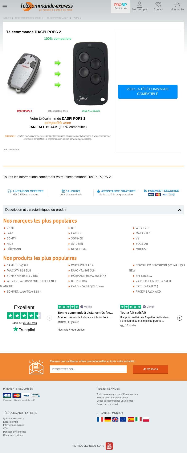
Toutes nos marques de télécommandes (117, 394)
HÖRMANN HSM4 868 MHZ (88, 276)
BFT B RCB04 (144, 276)
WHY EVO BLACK (82, 265)
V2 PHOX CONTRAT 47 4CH (153, 281)
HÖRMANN (14, 249)
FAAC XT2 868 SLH (83, 270)
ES (131, 419)
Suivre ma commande (108, 404)
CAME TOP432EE (18, 265)
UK (115, 419)
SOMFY (11, 238)
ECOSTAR (142, 244)
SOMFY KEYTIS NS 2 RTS (22, 276)
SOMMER (77, 238)
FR (100, 419)
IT (138, 419)
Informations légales (13, 425)
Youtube (109, 446)
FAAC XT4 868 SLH (19, 270)
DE (107, 419)
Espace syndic (10, 422)
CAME (11, 228)
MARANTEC (143, 233)
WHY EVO (142, 228)
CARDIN (76, 233)
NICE (10, 244)
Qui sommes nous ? (13, 418)
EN (123, 419)
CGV (5, 428)
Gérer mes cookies (13, 435)
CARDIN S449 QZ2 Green (87, 286)
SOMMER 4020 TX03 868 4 (24, 291)
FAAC (10, 233)
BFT (73, 228)
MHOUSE (141, 249)
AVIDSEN (77, 244)
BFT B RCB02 (79, 281)
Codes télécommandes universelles (115, 400)
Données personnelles (14, 431)
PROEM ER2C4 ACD (148, 291)
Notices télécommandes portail (112, 397)
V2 (137, 238)
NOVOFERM (78, 249)
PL (146, 419)
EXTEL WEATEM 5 (147, 286)
